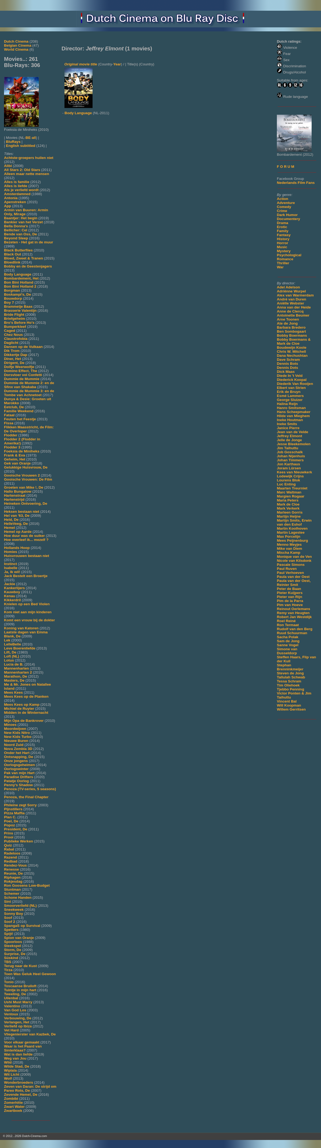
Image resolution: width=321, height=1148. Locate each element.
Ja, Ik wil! (12, 572)
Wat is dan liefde (18, 1054)
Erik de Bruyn (288, 392)
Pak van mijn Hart (19, 773)
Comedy (284, 207)
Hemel (9, 528)
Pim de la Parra (290, 601)
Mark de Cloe (288, 504)
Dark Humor (287, 215)
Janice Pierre (288, 428)
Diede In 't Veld (290, 376)
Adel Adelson (288, 287)
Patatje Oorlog (16, 781)
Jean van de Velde (292, 432)
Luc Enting (286, 484)
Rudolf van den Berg (294, 629)
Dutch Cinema (16, 41)
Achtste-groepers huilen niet (28, 158)
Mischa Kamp (288, 553)
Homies (10, 552)
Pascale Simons (291, 565)
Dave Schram (288, 360)
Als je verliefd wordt (21, 190)
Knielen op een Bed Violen (26, 604)
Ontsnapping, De (18, 757)
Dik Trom (12, 351)
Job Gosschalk (290, 452)
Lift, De (10, 652)
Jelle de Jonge (289, 440)
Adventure (286, 203)
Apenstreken (15, 202)
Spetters (11, 930)
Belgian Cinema (17, 45)
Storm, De (12, 950)
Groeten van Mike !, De (23, 487)
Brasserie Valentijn (20, 311)
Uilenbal (11, 998)
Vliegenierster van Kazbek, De (30, 1034)
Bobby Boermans (292, 335)
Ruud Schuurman (292, 633)
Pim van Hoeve (290, 605)
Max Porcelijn (288, 536)
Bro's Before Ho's (19, 323)
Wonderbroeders (18, 1082)
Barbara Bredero (291, 327)
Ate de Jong (287, 323)
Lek (7, 640)
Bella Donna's (16, 226)
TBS (7, 962)
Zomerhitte (13, 1103)
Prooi (8, 837)
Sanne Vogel (288, 645)
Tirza (8, 970)
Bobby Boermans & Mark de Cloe (294, 341)
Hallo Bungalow (17, 491)
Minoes (10, 725)
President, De (15, 829)
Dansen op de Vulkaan (23, 347)
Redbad (10, 861)
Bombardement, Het (21, 278)
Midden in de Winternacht (26, 713)
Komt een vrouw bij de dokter (29, 620)
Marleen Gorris (290, 512)
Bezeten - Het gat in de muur (28, 242)
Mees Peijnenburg (292, 540)
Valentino (12, 1006)
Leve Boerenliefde (19, 648)
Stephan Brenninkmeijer (290, 667)
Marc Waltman (289, 492)
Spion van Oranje (19, 938)
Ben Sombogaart (291, 331)
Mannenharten (16, 668)
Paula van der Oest (293, 577)
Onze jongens (16, 761)
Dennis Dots (287, 368)
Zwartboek (13, 1111)
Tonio (9, 982)
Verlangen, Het (16, 1022)
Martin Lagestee (291, 532)
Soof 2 (9, 922)
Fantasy (284, 235)
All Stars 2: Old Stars (22, 170)
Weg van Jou (15, 1058)
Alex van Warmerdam (295, 295)
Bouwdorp (13, 298)
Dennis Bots (287, 364)
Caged (9, 331)
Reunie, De (13, 873)
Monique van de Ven (294, 557)
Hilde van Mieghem (293, 416)
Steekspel (12, 946)
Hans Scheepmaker (293, 412)
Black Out (12, 254)
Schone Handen (18, 898)
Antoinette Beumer (293, 315)
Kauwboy (12, 592)
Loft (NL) (11, 656)
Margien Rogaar (290, 496)
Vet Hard (11, 1030)
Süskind (11, 958)
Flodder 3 (12, 447)
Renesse (11, 869)
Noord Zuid (13, 745)
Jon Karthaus (288, 464)
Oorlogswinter (16, 769)
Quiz (8, 845)
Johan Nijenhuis (291, 456)
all (34, 138)
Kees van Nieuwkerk (294, 472)
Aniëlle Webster (290, 303)
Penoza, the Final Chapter (26, 797)
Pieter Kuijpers (290, 593)
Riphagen (12, 877)
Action (282, 199)
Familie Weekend (18, 411)
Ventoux (11, 1014)
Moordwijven (15, 729)
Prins (8, 833)
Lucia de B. (14, 664)
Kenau (9, 596)
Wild (8, 1062)
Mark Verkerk (288, 508)
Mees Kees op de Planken (26, 696)
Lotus (9, 660)
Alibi (8, 166)
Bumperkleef (15, 327)
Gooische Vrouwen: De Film (28, 479)
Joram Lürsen (289, 468)
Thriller (283, 263)
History (283, 239)
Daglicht (11, 343)
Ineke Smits (287, 424)
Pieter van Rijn (289, 597)
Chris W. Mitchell (291, 352)
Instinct (10, 564)
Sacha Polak (287, 637)
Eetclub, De (14, 407)
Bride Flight (14, 315)
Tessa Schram (289, 681)
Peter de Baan (289, 589)
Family (282, 231)
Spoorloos (13, 942)
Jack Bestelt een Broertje (25, 576)
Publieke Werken (18, 841)
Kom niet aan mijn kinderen (28, 612)
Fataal (9, 415)
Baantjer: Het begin (20, 218)
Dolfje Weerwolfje (19, 367)
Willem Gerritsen (291, 709)
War (280, 267)
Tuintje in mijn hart (20, 990)
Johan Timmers (290, 460)
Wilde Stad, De (16, 1066)
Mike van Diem (289, 549)
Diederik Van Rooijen (295, 384)
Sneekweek (14, 910)
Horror (282, 243)
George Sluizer (290, 400)
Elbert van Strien (291, 388)
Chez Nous (13, 335)
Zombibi (11, 1099)
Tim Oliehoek (288, 685)
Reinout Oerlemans (293, 609)
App (7, 206)
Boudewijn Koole (291, 347)
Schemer (11, 893)
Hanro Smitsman (291, 408)
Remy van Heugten (293, 613)
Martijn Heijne (289, 516)
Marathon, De (15, 676)
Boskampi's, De (17, 294)
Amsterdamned (17, 194)
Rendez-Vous (15, 865)
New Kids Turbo (17, 737)
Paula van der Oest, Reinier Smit (294, 583)
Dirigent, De (14, 363)
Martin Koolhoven (292, 528)
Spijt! (8, 934)
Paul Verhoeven (290, 573)
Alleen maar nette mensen (26, 174)
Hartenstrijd (14, 499)
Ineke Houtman (290, 420)
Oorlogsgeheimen (19, 765)
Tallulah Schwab (291, 677)
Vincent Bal (287, 701)
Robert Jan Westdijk (294, 617)
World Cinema (16, 49)
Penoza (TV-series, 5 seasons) (30, 789)
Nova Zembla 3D (18, 749)
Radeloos (12, 853)
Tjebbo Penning (290, 689)
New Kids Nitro (17, 733)
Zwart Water (14, 1107)
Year (117, 64)
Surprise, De (14, 954)
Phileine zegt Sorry (20, 805)
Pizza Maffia (14, 813)
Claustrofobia (16, 339)
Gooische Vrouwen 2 (22, 475)
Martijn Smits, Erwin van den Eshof (294, 522)
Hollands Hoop (17, 548)
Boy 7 (9, 302)
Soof (8, 918)
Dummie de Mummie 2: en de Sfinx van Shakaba (29, 385)
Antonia (11, 198)
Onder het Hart (16, 753)
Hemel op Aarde (18, 532)
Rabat (9, 849)
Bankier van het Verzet (23, 222)
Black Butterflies (18, 250)
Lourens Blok (288, 480)
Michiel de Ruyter (19, 709)
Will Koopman (289, 705)
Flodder (10, 435)
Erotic (282, 227)
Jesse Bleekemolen (293, 444)
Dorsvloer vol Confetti (23, 375)
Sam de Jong (288, 641)
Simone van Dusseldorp (287, 651)
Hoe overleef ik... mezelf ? (26, 540)
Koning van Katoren (21, 628)
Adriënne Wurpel (291, 291)
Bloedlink (12, 262)
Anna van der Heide (294, 307)
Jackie (9, 584)
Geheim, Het (14, 459)
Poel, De (11, 821)
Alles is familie (16, 182)
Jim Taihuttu (287, 448)
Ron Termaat (288, 625)
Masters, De (14, 680)
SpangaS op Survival (22, 926)
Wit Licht (11, 1074)
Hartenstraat (14, 495)
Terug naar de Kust (20, 966)
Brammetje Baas (18, 306)
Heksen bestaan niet (21, 512)
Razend (10, 857)
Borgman (12, 290)
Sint (7, 902)
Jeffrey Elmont (289, 436)
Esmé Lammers (290, 396)
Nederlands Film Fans (296, 183)
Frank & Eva (14, 455)
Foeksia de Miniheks (21, 451)
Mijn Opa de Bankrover (24, 721)
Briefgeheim (14, 319)
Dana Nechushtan (292, 356)
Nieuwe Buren (16, 741)
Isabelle (10, 568)
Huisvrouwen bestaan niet (26, 556)
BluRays (13, 142)
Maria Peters (288, 500)
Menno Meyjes (289, 545)
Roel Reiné (286, 621)
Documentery (288, 219)
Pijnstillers (13, 809)
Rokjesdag (13, 881)
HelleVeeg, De (16, 524)
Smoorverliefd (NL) (20, 906)
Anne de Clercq (290, 311)
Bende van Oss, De (20, 234)
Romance (285, 259)
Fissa (8, 423)
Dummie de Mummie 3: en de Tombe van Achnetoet (29, 393)
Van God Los (15, 1010)
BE (28, 138)
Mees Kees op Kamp (21, 705)
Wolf (8, 1078)
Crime (282, 211)
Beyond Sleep (16, 238)
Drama (282, 223)
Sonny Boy (13, 914)
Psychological (289, 255)
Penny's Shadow (18, 785)
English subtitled (20, 146)
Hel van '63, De (16, 516)
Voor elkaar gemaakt (21, 1042)
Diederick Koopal (292, 380)
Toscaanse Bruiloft (20, 986)
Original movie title (80, 64)
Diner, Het (12, 359)
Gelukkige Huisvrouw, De (26, 467)
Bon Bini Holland (18, 282)
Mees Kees (13, 692)
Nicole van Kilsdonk (294, 561)
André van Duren (291, 299)
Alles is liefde (15, 186)
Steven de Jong (290, 673)
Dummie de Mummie (21, 379)
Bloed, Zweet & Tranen (23, 258)
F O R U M (285, 167)
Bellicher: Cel (15, 230)
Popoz (9, 825)
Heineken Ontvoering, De (25, 503)
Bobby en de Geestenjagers (28, 266)
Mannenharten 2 (18, 672)
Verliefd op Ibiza (18, 1026)
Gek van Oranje (17, 463)
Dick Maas (286, 372)
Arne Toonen (288, 319)
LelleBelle (12, 644)
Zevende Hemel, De (20, 1095)
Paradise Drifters (18, 777)
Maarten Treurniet (292, 488)
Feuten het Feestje (20, 419)
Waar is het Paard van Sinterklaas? (23, 1048)
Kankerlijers (14, 588)
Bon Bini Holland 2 (20, 286)
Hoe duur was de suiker (24, 536)
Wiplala (10, 1070)
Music (282, 247)
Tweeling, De (15, 994)
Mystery (284, 251)
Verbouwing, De (17, 1018)
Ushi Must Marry (18, 1002)
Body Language (17, 274)
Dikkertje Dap (15, 355)
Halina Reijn (287, 404)
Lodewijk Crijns (290, 476)
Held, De (11, 520)
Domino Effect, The (20, 371)
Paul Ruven (287, 569)
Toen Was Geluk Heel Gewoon (30, 974)
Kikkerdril (12, 600)
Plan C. (10, 817)
